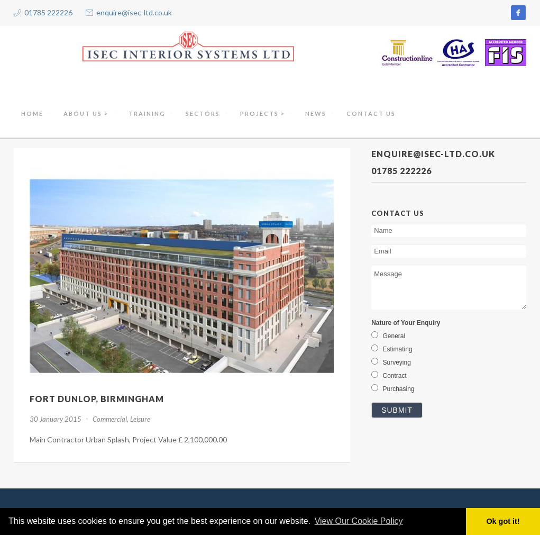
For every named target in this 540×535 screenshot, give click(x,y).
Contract (389, 375)
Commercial (110, 419)
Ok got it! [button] (502, 521)
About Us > (85, 113)
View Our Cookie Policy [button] (359, 520)
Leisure (140, 419)
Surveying (391, 362)
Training (147, 113)
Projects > (262, 113)
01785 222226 (48, 12)
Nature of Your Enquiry (405, 323)
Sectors (203, 113)
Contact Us (371, 113)
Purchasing (392, 389)
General (388, 336)
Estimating (391, 349)
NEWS (315, 113)
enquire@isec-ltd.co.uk (134, 12)
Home (32, 113)
